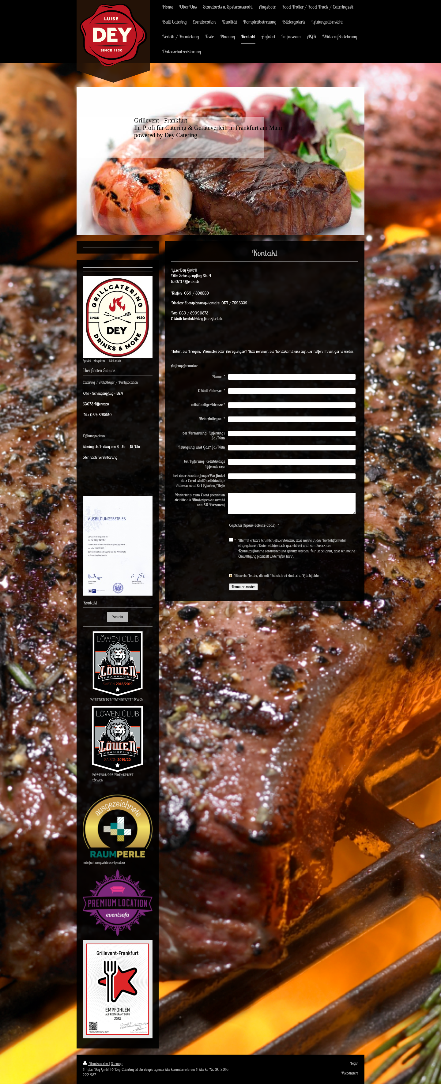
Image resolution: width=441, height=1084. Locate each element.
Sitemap (117, 1063)
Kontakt (117, 616)
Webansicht (349, 1073)
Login (354, 1063)
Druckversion (96, 1063)
